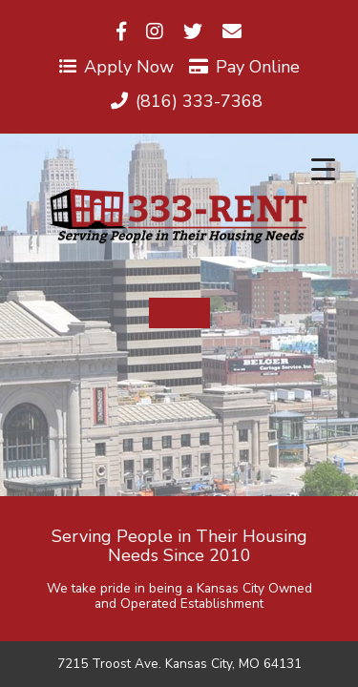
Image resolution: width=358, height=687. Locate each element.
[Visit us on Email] (232, 32)
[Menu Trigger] (323, 169)
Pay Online (244, 66)
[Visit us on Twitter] (193, 32)
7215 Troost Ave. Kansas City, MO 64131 (179, 664)
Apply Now (116, 66)
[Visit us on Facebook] (121, 32)
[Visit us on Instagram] (154, 32)
